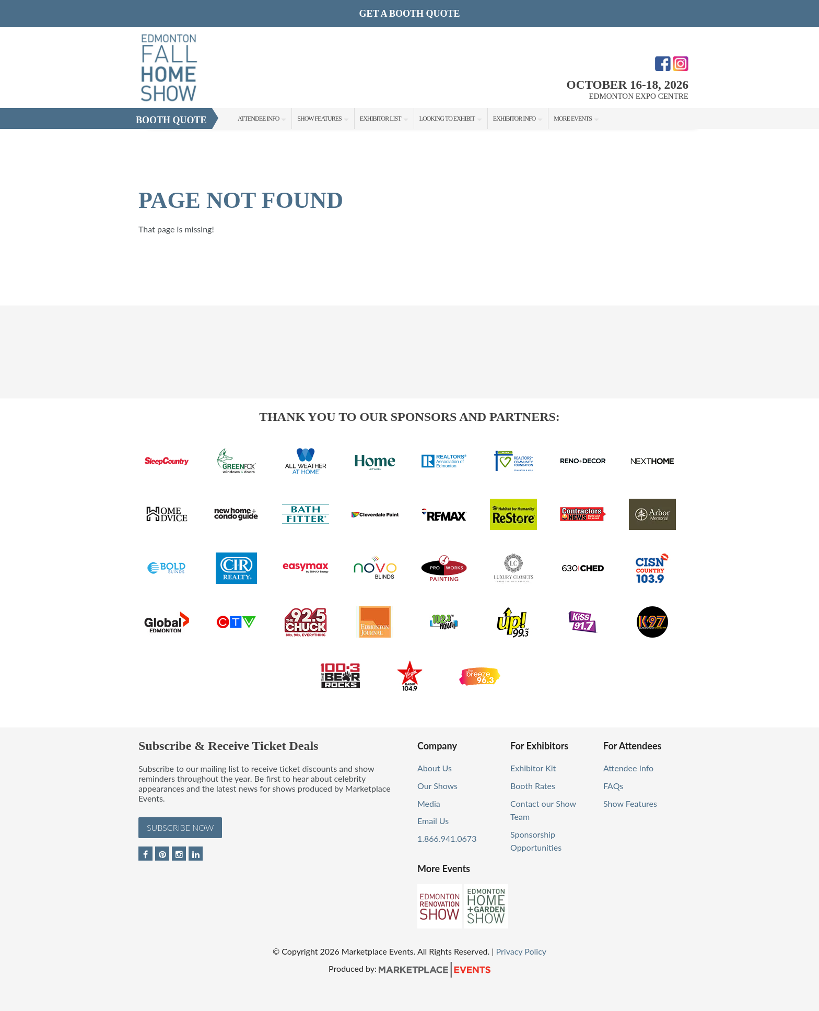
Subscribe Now (180, 827)
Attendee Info (258, 118)
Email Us (433, 821)
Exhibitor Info (514, 118)
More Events (573, 118)
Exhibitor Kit (533, 768)
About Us (434, 768)
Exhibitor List (380, 118)
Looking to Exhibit (447, 118)
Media (428, 803)
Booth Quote (171, 120)
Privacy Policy (521, 951)
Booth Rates (532, 786)
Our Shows (437, 786)
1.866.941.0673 (446, 838)
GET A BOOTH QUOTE (409, 13)
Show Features (319, 118)
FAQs (613, 786)
